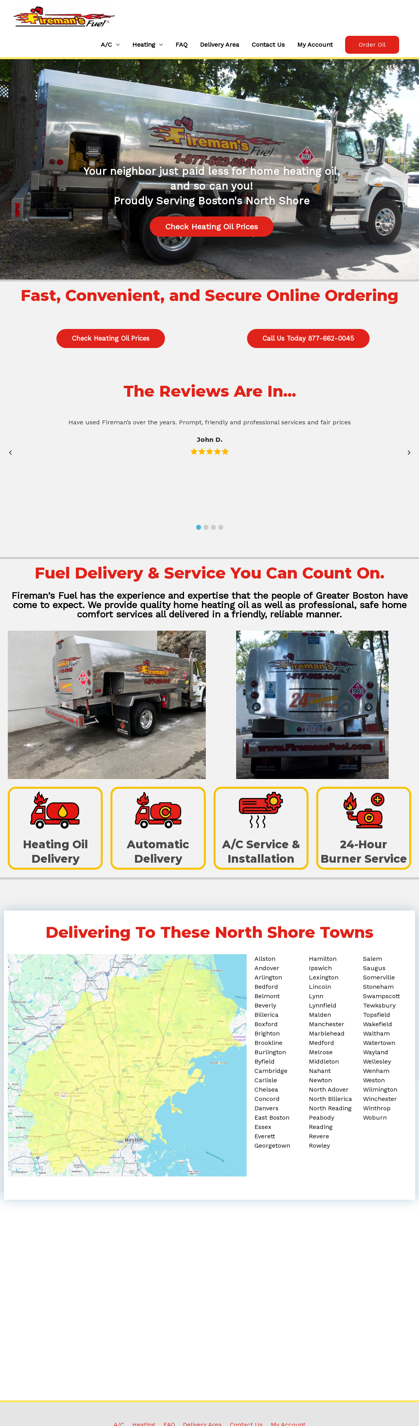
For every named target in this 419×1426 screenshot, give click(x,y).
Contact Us (268, 48)
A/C (106, 48)
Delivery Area (219, 48)
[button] (372, 48)
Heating (143, 48)
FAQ (181, 48)
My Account (315, 48)
